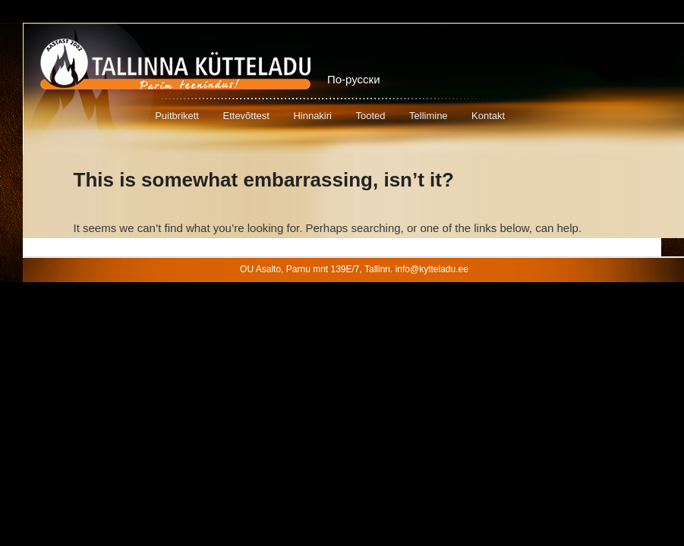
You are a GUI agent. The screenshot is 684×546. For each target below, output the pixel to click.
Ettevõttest (245, 115)
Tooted (370, 115)
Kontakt (488, 115)
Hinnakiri (312, 115)
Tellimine (428, 115)
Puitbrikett (177, 115)
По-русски (353, 79)
